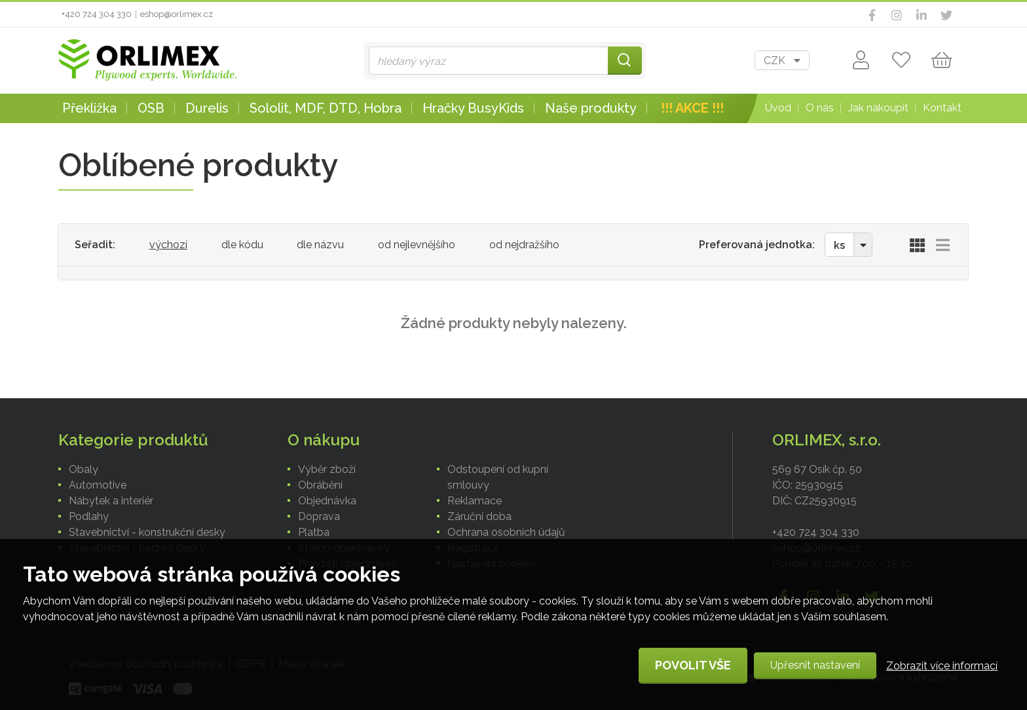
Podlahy (89, 516)
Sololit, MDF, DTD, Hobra (325, 108)
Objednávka (327, 501)
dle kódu (242, 244)
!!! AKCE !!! (692, 108)
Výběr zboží (327, 469)
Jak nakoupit (878, 108)
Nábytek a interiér (111, 501)
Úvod (778, 108)
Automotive (97, 485)
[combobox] (782, 60)
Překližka (89, 108)
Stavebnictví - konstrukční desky (147, 532)
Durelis (207, 108)
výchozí (168, 244)
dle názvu (320, 244)
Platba (313, 532)
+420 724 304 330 (97, 14)
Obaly (83, 469)
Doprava (319, 516)
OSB (151, 108)
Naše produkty (591, 108)
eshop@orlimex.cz (176, 14)
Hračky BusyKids (473, 108)
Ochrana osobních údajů (506, 532)
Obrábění (320, 485)
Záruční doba (479, 516)
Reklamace (474, 501)
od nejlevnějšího (416, 244)
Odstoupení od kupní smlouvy (497, 477)
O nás (820, 108)
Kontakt (942, 108)
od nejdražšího (524, 244)
